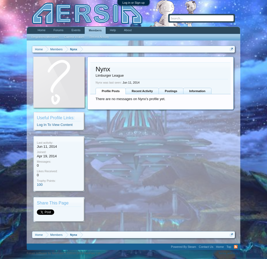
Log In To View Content (55, 125)
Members (95, 30)
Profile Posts (111, 91)
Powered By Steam (183, 246)
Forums (58, 30)
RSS (236, 247)
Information (197, 91)
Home (41, 30)
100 (40, 185)
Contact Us (206, 246)
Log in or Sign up (133, 2)
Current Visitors (74, 37)
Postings (171, 91)
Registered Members (45, 37)
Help (113, 30)
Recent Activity (142, 91)
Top (228, 246)
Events (76, 30)
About (128, 30)
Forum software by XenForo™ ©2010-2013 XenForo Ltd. (64, 253)
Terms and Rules (229, 253)
